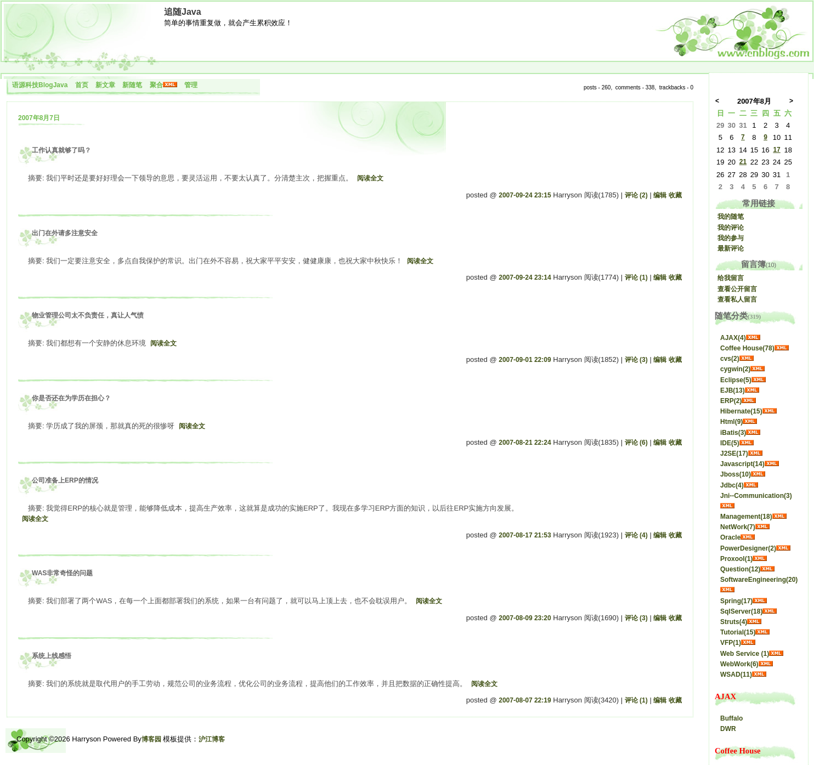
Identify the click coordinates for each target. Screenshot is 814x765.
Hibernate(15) (741, 411)
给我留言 (730, 278)
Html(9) (731, 422)
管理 (190, 85)
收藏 (675, 195)
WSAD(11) (736, 674)
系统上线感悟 (51, 656)
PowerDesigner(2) (748, 548)
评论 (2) (636, 195)
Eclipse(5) (735, 380)
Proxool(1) (736, 559)
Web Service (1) (744, 654)
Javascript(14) (742, 464)
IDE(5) (729, 443)
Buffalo (731, 718)
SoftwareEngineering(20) (759, 579)
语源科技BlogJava (39, 85)
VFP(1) (730, 643)
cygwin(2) (735, 369)
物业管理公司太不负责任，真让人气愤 (88, 315)
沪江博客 (212, 739)
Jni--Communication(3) (756, 496)
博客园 (151, 739)
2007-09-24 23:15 (525, 195)
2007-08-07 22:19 (525, 700)
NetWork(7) (737, 527)
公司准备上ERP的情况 (65, 480)
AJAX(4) (733, 338)
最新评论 (730, 248)
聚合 (156, 85)
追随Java (182, 11)
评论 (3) (636, 360)
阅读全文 (370, 178)
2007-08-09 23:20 (525, 618)
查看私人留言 (737, 299)
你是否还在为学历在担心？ (71, 398)
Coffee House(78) (747, 348)
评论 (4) (636, 535)
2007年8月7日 (39, 118)
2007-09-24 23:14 (525, 277)
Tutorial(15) (737, 632)
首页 (81, 85)
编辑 (659, 195)
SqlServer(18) (741, 611)
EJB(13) (732, 390)
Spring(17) (736, 601)
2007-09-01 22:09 (525, 360)
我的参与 (730, 238)
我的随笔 (730, 216)
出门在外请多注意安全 (65, 233)
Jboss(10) (735, 474)
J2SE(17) (734, 453)
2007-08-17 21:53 (525, 535)
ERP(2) (731, 401)
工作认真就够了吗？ (61, 150)
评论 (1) (636, 277)
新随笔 (132, 85)
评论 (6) (636, 442)
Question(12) (740, 569)
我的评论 (730, 227)
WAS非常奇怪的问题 (62, 573)
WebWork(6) (739, 664)
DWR (728, 729)
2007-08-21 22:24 (525, 442)
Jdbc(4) (732, 485)
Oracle (730, 537)
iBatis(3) (733, 433)
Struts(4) (733, 622)
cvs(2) (729, 358)
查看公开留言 (737, 289)
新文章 (105, 85)
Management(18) (746, 516)
